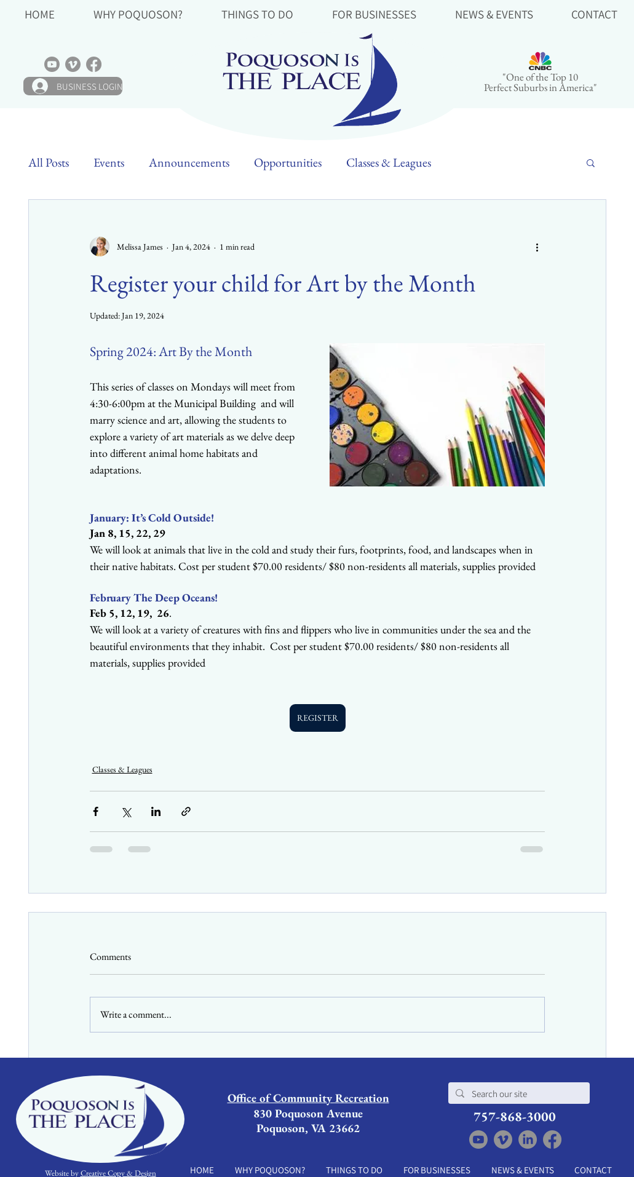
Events (108, 162)
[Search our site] (518, 1093)
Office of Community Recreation (308, 1098)
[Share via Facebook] (95, 811)
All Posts (48, 162)
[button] (138, 13)
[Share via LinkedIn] (156, 811)
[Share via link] (186, 811)
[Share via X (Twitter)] (126, 811)
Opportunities (288, 162)
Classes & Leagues (388, 162)
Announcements (189, 162)
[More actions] (537, 246)
